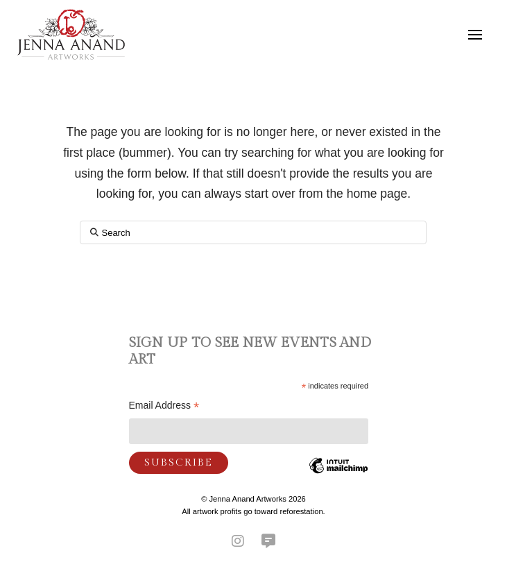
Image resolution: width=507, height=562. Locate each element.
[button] (475, 34)
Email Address (164, 407)
